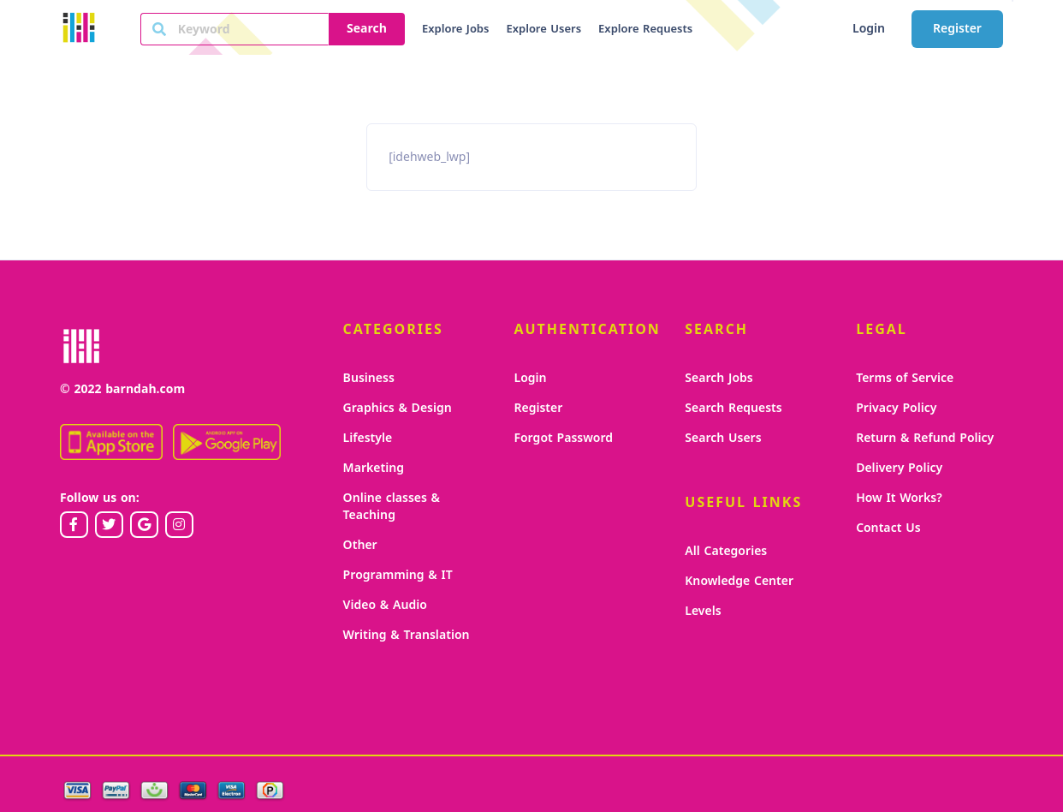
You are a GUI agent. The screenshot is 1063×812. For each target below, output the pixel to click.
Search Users (723, 438)
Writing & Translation (406, 635)
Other (360, 545)
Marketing (373, 468)
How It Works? (899, 498)
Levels (703, 611)
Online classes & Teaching (391, 507)
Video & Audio (385, 605)
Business (369, 378)
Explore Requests (645, 29)
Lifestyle (368, 438)
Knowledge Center (739, 581)
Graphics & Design (397, 408)
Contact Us (888, 528)
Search (367, 28)
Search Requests (733, 408)
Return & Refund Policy (925, 438)
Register (957, 28)
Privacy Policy (896, 408)
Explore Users (543, 29)
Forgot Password (563, 438)
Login (868, 28)
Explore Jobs (455, 29)
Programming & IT (398, 575)
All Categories (726, 551)
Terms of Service (904, 378)
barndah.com (145, 389)
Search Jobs (718, 378)
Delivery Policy (899, 468)
